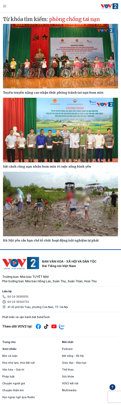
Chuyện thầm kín (13, 390)
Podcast (67, 348)
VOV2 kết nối (70, 383)
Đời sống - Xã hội (73, 355)
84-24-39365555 (17, 296)
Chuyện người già (13, 383)
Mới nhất (67, 342)
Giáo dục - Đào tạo (74, 362)
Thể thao (68, 369)
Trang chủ (9, 342)
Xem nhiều (9, 348)
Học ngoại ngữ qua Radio (18, 397)
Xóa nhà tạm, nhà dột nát (18, 362)
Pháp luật (8, 376)
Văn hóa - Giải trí (13, 369)
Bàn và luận (9, 355)
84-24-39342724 (18, 301)
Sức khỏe (68, 376)
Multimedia (69, 390)
